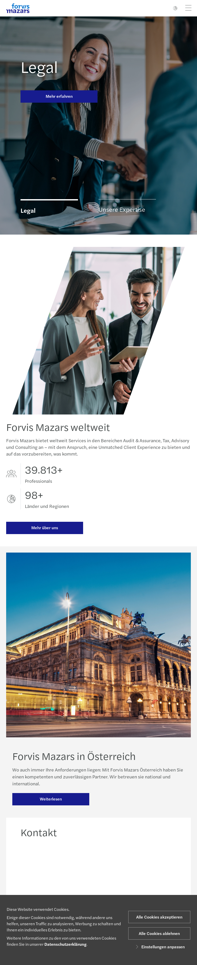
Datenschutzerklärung (65, 944)
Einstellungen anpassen (159, 947)
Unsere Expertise (121, 209)
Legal (39, 66)
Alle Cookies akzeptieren (159, 917)
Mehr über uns (44, 527)
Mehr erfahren (59, 96)
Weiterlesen (51, 799)
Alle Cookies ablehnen (159, 933)
